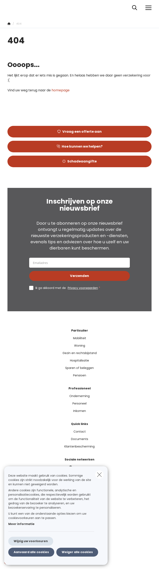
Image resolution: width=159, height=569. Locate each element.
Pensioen (79, 375)
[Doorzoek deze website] (134, 8)
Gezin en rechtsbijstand (80, 353)
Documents (79, 439)
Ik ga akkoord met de (68, 288)
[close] (99, 474)
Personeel (79, 403)
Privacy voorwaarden (83, 288)
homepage (61, 90)
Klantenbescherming (79, 446)
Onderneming (79, 396)
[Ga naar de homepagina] (9, 8)
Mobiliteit (79, 338)
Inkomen (79, 411)
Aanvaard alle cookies (31, 552)
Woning (79, 346)
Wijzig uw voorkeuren (31, 541)
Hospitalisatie (79, 360)
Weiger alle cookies (77, 552)
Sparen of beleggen (79, 368)
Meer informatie (21, 524)
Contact (79, 431)
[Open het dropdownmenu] (147, 8)
